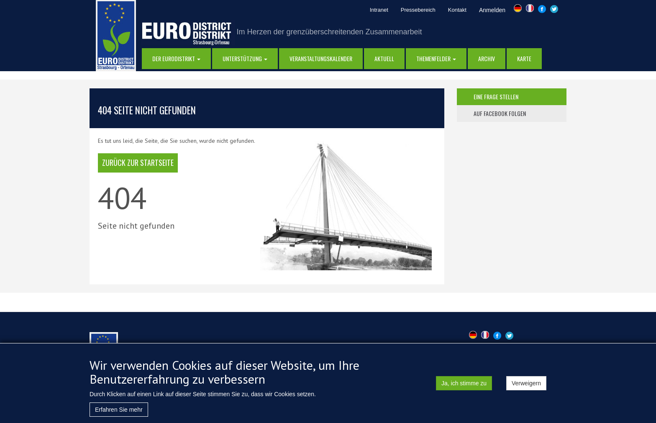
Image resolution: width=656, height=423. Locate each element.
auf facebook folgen (500, 113)
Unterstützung (245, 58)
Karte (524, 58)
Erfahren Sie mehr (119, 413)
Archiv (486, 58)
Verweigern (526, 387)
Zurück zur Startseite (138, 162)
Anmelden (492, 10)
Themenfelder (436, 58)
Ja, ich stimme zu (464, 387)
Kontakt (457, 10)
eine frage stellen (496, 96)
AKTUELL (384, 58)
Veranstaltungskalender (321, 58)
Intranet (379, 10)
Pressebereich (418, 10)
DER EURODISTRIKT (176, 58)
